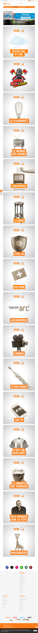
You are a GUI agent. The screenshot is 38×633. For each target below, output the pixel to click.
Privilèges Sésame (5, 600)
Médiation (21, 606)
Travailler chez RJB (22, 603)
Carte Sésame (21, 600)
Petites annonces (5, 603)
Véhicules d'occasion (5, 597)
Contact (20, 609)
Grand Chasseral (21, 580)
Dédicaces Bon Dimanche (23, 583)
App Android (30, 567)
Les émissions (21, 574)
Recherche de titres (22, 577)
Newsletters (21, 567)
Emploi (4, 606)
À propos (21, 597)
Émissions (6, 9)
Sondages (21, 590)
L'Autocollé (21, 589)
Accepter (35, 630)
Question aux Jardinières (22, 586)
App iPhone (26, 567)
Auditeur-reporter (31, 1)
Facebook (7, 567)
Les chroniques (12, 9)
